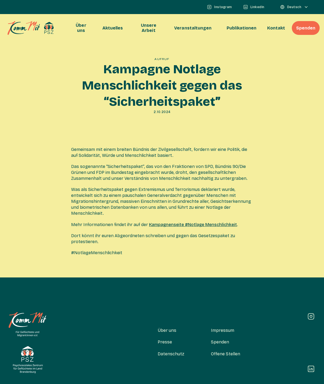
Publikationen (241, 28)
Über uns (81, 28)
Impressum (222, 330)
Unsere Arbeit (148, 28)
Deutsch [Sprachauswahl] (294, 7)
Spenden (305, 28)
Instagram (219, 7)
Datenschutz (171, 353)
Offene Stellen (225, 353)
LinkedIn (254, 7)
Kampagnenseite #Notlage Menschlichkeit (193, 224)
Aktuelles (113, 28)
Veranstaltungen (192, 28)
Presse (165, 342)
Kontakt (276, 28)
